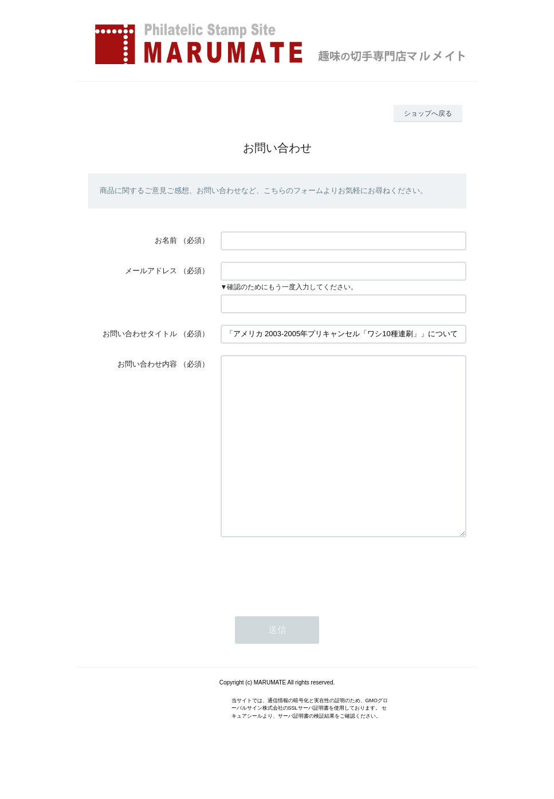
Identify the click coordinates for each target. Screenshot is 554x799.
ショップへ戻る (428, 113)
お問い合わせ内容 (147, 364)
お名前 (166, 240)
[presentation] (308, 605)
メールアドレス (151, 270)
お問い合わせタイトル (140, 333)
